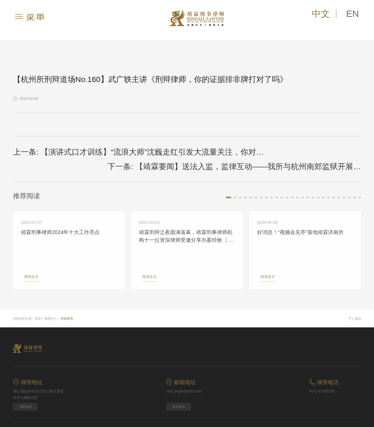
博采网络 (354, 413)
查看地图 (25, 385)
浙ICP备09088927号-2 (298, 413)
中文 (339, 14)
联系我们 (105, 413)
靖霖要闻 (54, 48)
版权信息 (77, 413)
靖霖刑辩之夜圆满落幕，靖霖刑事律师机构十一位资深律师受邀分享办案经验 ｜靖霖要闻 (186, 217)
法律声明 (48, 413)
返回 (354, 49)
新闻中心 (32, 48)
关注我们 (134, 413)
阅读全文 (28, 257)
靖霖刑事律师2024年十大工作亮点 (60, 212)
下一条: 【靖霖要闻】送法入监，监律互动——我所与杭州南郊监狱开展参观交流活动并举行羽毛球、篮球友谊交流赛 (278, 149)
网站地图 (19, 413)
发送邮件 (178, 385)
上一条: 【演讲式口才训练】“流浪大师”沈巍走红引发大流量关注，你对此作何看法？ (85, 148)
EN (358, 14)
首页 (38, 297)
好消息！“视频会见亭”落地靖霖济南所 (300, 212)
